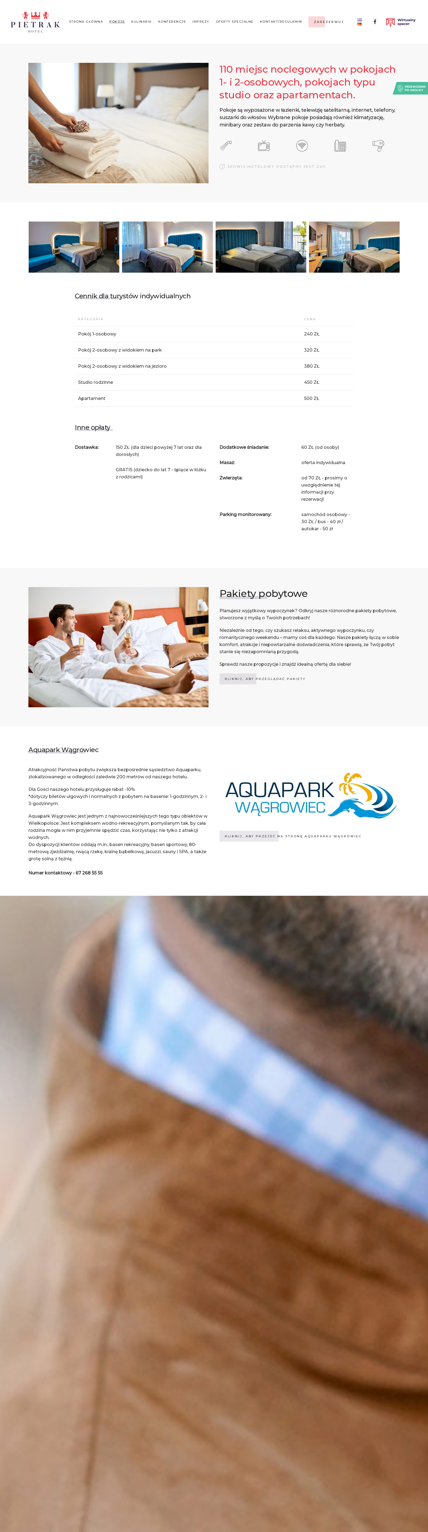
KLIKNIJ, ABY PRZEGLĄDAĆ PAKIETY (265, 679)
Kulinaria (141, 21)
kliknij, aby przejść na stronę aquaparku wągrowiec (293, 836)
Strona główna (86, 21)
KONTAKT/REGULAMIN (281, 21)
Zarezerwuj (329, 22)
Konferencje (172, 21)
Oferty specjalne (235, 21)
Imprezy (200, 21)
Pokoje (117, 21)
